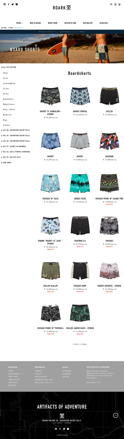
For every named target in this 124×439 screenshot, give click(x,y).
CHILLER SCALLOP (50, 286)
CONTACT (38, 374)
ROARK (3, 28)
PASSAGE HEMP (80, 286)
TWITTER (65, 377)
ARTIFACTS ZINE (70, 23)
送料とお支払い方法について (44, 382)
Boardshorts (8, 99)
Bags (5, 120)
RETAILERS (104, 23)
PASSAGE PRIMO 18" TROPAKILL (50, 328)
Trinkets (6, 125)
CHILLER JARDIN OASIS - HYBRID (80, 328)
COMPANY (38, 371)
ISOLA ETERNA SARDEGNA (16, 152)
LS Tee (6, 88)
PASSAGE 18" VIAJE (50, 199)
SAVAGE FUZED (80, 199)
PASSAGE (109, 241)
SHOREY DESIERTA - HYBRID (109, 286)
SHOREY (50, 157)
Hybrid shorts (9, 104)
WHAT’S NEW (13, 377)
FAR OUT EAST (12, 157)
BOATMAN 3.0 (80, 241)
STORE (18, 23)
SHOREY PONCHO (80, 112)
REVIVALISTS (88, 23)
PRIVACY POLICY (41, 377)
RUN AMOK (7, 163)
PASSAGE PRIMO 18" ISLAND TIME (109, 199)
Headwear (7, 115)
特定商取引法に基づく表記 (44, 379)
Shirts (5, 73)
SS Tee (6, 94)
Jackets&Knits (9, 83)
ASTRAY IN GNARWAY (14, 147)
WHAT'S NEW (52, 23)
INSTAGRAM (66, 371)
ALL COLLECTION (9, 67)
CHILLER (109, 112)
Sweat (5, 78)
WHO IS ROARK (35, 23)
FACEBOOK (66, 374)
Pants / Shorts (9, 109)
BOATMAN (109, 157)
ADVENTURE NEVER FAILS (16, 130)
